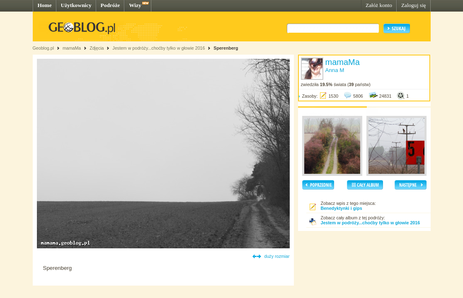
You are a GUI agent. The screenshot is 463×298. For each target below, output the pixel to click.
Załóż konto (379, 5)
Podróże (110, 5)
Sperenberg (225, 48)
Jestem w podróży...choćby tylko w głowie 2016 (158, 48)
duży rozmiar (277, 256)
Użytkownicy (76, 5)
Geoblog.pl (43, 48)
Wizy (135, 5)
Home (45, 5)
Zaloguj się (413, 5)
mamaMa (72, 48)
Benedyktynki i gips (341, 208)
